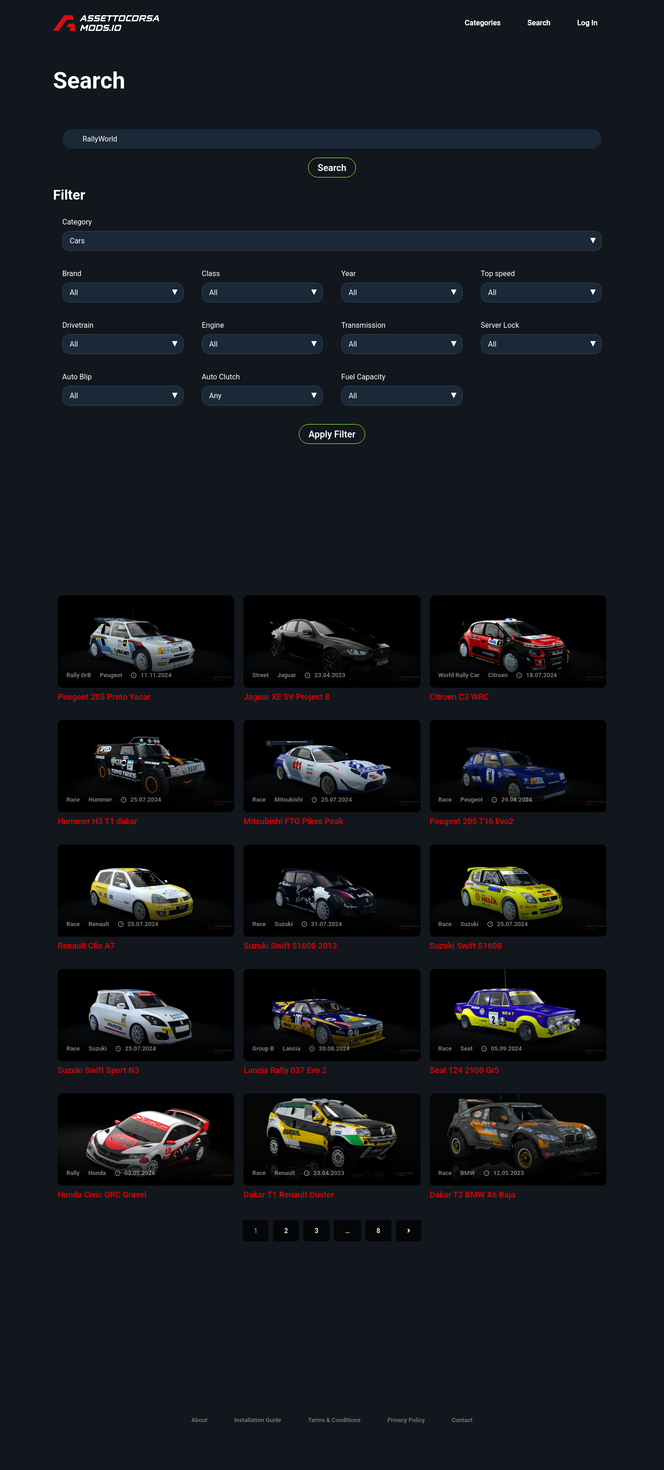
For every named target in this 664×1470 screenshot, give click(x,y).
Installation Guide (257, 1420)
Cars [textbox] (77, 240)
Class (211, 273)
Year (348, 273)
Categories (483, 22)
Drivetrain (78, 325)
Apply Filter (332, 434)
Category (77, 222)
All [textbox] (74, 292)
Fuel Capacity (363, 376)
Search (539, 22)
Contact (462, 1420)
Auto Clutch (221, 376)
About (199, 1420)
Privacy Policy (406, 1420)
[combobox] (332, 241)
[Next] (408, 1230)
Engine (213, 325)
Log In (587, 22)
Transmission (363, 325)
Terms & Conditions (334, 1420)
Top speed (498, 273)
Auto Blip (77, 376)
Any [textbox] (215, 395)
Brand (72, 273)
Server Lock (500, 325)
